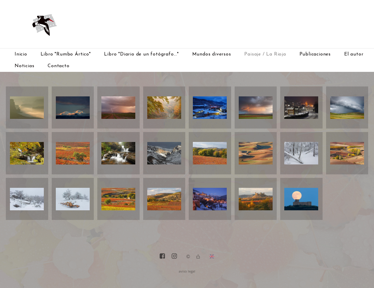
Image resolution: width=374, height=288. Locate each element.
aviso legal (187, 271)
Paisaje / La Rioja (265, 54)
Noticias (24, 66)
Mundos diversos (211, 54)
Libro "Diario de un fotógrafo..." (141, 54)
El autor (353, 54)
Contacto (58, 66)
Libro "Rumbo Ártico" (66, 54)
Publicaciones (315, 54)
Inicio (21, 54)
